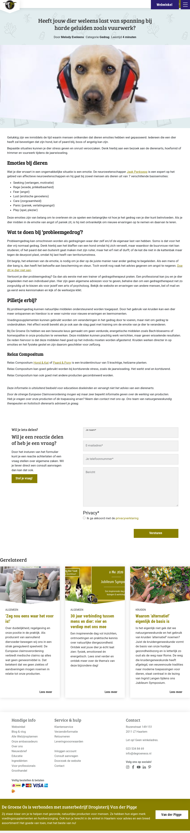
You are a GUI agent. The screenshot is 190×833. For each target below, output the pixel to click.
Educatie (17, 756)
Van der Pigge (171, 814)
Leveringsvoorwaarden (68, 741)
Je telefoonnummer (100, 459)
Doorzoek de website (67, 761)
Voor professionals (24, 766)
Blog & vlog (19, 731)
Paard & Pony (62, 362)
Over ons (17, 746)
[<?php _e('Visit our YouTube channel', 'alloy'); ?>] (139, 767)
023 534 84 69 (135, 748)
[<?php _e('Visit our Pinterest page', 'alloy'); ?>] (144, 767)
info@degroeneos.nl (138, 753)
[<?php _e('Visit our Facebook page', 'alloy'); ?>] (133, 767)
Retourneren (62, 736)
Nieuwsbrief (19, 751)
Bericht (90, 472)
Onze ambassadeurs (25, 741)
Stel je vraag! (24, 478)
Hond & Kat (41, 362)
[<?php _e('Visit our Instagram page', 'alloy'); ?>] (128, 767)
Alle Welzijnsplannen (25, 736)
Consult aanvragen (66, 756)
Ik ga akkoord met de (113, 518)
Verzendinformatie (66, 731)
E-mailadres (94, 445)
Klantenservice (63, 727)
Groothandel (19, 770)
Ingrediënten (20, 761)
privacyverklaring (127, 518)
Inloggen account (65, 751)
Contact (59, 766)
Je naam (91, 429)
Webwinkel (18, 727)
